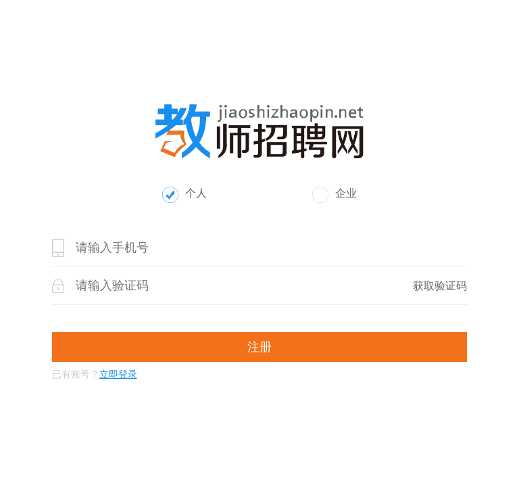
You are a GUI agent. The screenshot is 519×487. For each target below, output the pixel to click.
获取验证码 (440, 286)
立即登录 (118, 374)
